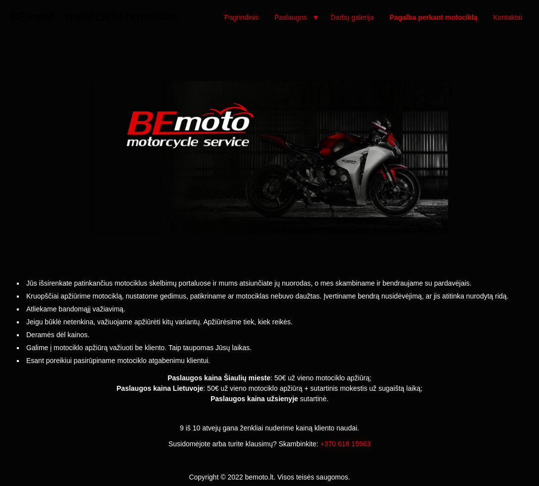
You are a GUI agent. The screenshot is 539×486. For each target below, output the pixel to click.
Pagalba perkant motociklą (433, 17)
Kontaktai (507, 17)
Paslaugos (290, 17)
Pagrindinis (241, 17)
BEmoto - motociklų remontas (94, 16)
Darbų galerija (352, 17)
